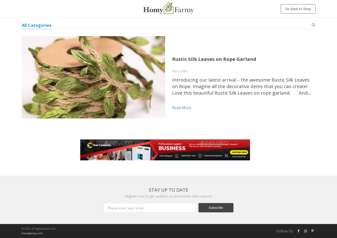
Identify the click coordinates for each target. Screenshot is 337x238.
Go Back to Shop (298, 9)
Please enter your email (125, 208)
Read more (181, 107)
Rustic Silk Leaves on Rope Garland (214, 59)
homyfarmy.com (32, 233)
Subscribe (215, 208)
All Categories (36, 25)
